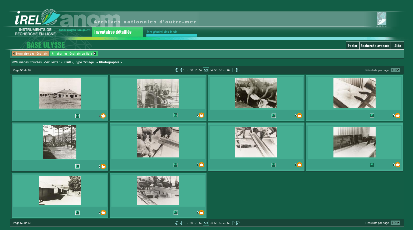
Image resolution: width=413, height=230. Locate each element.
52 (200, 70)
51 (196, 70)
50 (191, 70)
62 (228, 70)
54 (211, 70)
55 (216, 70)
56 (220, 70)
